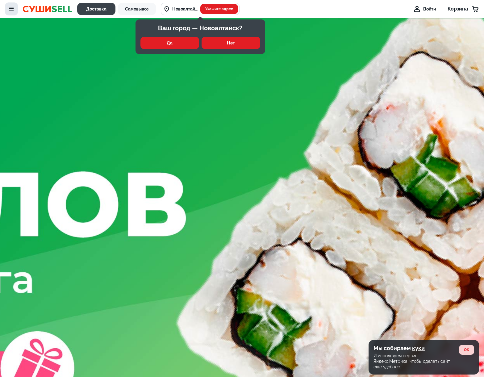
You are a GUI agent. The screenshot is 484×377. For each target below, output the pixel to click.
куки (418, 348)
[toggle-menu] (11, 8)
